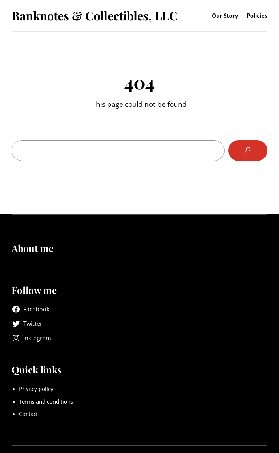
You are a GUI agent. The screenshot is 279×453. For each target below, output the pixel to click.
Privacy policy (36, 388)
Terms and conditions (46, 401)
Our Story (225, 15)
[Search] (247, 150)
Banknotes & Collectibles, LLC (95, 15)
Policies (257, 15)
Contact (28, 413)
